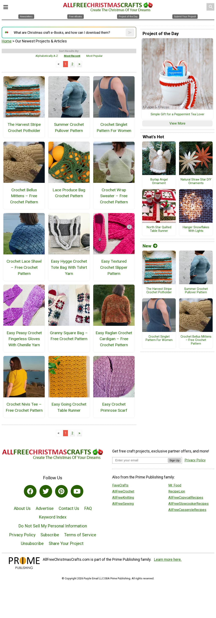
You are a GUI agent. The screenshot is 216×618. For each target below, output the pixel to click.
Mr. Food (174, 485)
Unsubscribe (32, 543)
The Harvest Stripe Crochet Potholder (24, 127)
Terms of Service (80, 534)
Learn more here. (168, 559)
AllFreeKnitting (123, 498)
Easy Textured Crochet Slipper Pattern (113, 267)
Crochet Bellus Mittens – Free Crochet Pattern (24, 196)
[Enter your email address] (140, 460)
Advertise (45, 508)
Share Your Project (66, 543)
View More (177, 123)
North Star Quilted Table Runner (159, 229)
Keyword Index (52, 517)
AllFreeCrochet (123, 491)
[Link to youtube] (77, 491)
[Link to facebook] (30, 491)
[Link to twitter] (45, 491)
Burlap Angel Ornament (159, 181)
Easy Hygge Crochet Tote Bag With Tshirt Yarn (69, 267)
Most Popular (94, 55)
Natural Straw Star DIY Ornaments (196, 181)
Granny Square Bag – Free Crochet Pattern (69, 335)
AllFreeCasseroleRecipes (187, 510)
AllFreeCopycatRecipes (185, 498)
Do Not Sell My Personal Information (52, 525)
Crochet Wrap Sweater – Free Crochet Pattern (114, 196)
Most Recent (72, 55)
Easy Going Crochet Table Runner (68, 407)
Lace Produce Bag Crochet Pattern (69, 192)
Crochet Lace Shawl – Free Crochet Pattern (24, 267)
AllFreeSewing (123, 504)
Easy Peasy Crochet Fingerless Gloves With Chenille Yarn (24, 339)
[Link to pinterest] (61, 491)
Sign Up (174, 460)
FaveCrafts (120, 485)
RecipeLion (176, 491)
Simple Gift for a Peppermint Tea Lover (177, 114)
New (150, 246)
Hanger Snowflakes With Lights (196, 229)
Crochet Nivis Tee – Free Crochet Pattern (24, 407)
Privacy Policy (22, 534)
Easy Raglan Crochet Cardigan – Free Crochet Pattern (114, 339)
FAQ (88, 508)
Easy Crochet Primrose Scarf (113, 407)
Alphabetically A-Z (46, 55)
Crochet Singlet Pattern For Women (114, 127)
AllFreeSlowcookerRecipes (188, 504)
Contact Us (69, 508)
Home (7, 41)
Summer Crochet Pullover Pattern (69, 127)
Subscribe (49, 534)
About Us (22, 508)
